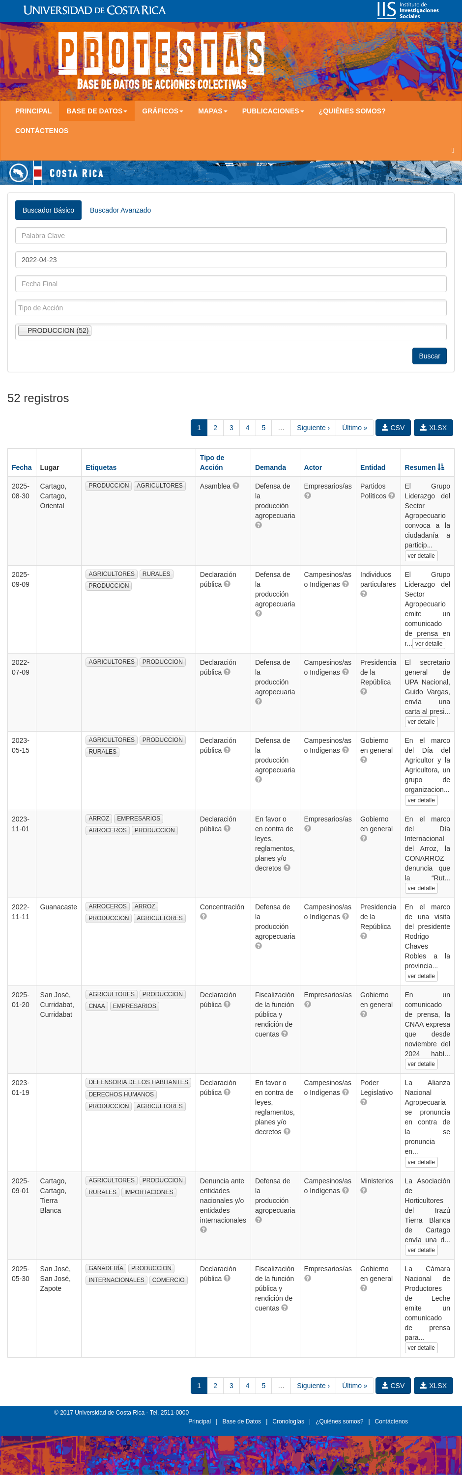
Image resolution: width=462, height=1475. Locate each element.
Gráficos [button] (162, 111)
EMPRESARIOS (138, 818)
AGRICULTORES (160, 485)
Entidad (372, 467)
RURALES (157, 574)
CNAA (96, 1006)
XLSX (433, 428)
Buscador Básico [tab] (48, 210)
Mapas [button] (213, 111)
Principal (33, 111)
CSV (393, 428)
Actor (313, 467)
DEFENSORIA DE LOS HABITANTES (138, 1082)
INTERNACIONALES (116, 1280)
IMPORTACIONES (148, 1192)
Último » (354, 428)
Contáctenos (41, 131)
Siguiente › (313, 428)
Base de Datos (241, 1421)
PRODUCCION (108, 485)
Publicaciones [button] (273, 111)
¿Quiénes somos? (352, 111)
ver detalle (421, 555)
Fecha (21, 467)
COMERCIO (168, 1280)
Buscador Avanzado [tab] (120, 210)
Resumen (425, 467)
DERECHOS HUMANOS (121, 1094)
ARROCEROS (107, 830)
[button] (235, 485)
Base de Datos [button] (96, 111)
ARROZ (98, 818)
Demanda (270, 467)
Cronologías (288, 1421)
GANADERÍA (105, 1268)
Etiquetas (101, 467)
